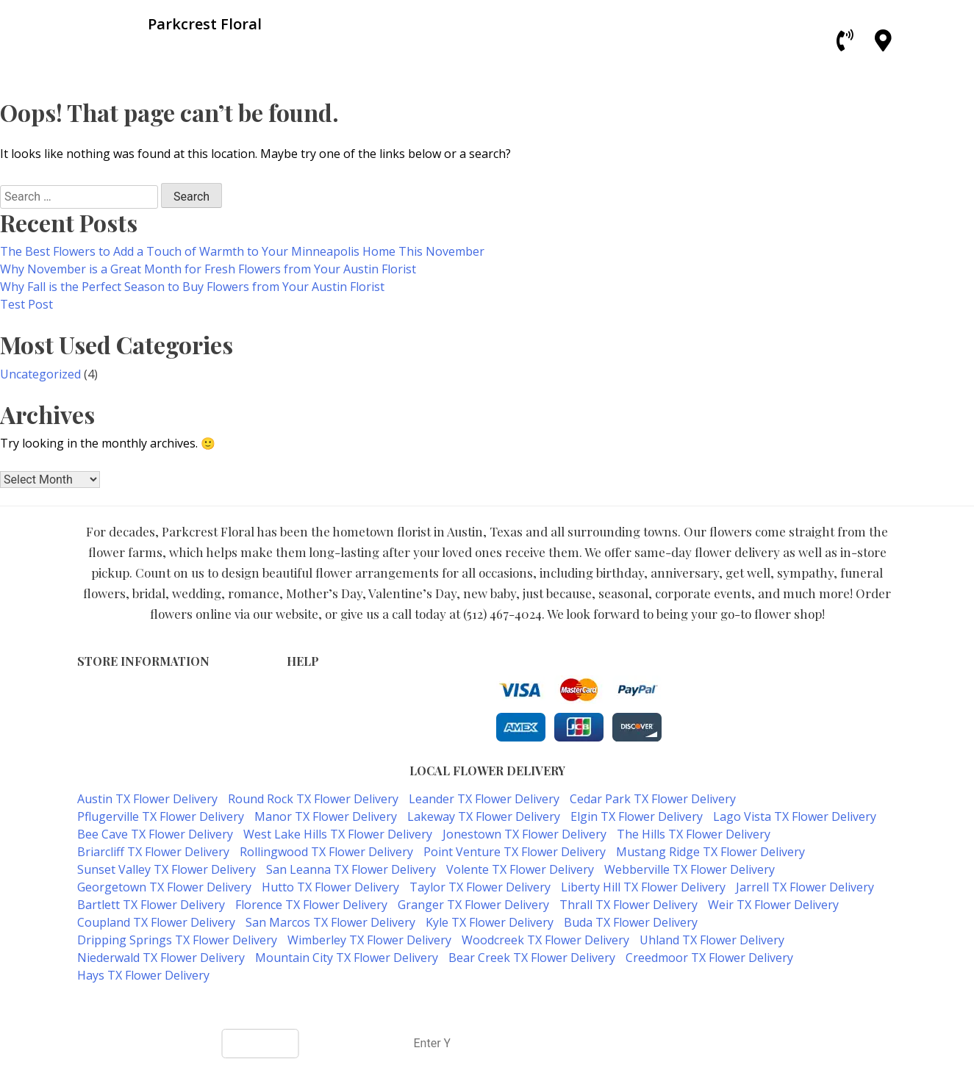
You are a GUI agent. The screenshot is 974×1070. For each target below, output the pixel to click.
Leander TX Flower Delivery (484, 799)
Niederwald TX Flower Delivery (161, 957)
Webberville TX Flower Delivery (689, 869)
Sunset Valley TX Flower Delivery (166, 869)
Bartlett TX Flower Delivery (151, 905)
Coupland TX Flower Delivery (156, 922)
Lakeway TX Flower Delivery (483, 816)
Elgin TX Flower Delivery (636, 816)
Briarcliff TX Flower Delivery (153, 852)
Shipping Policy (325, 721)
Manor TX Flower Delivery (325, 816)
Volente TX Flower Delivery (520, 869)
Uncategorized (40, 374)
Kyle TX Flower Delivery (490, 922)
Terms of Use (321, 690)
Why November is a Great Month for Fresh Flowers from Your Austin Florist (208, 269)
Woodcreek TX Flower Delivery (545, 940)
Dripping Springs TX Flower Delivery (177, 940)
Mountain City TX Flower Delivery (346, 957)
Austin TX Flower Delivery (147, 799)
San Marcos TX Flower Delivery (330, 922)
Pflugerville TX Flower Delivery (160, 816)
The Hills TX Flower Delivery (693, 834)
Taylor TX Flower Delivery (480, 887)
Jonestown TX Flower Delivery (524, 834)
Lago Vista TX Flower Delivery (794, 816)
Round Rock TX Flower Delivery (313, 799)
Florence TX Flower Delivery (311, 905)
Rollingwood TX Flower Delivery (326, 852)
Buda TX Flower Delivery (631, 922)
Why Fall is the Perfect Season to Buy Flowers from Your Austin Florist (192, 287)
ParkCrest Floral (434, 1005)
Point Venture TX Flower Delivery (514, 852)
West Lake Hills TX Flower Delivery (337, 834)
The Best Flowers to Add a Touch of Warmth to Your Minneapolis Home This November (242, 251)
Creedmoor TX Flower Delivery (709, 957)
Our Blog (309, 751)
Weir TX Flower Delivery (773, 905)
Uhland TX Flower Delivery (712, 940)
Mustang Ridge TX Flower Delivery (710, 852)
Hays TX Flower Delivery (143, 975)
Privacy (305, 705)
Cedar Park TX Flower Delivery (653, 799)
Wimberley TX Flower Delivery (369, 940)
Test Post (26, 304)
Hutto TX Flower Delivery (330, 887)
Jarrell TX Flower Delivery (805, 887)
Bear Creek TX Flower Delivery (531, 957)
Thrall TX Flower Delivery (628, 905)
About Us (310, 736)
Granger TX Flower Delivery (473, 905)
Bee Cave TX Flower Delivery (155, 834)
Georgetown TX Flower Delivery (164, 887)
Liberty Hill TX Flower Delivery (643, 887)
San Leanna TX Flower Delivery (351, 869)
